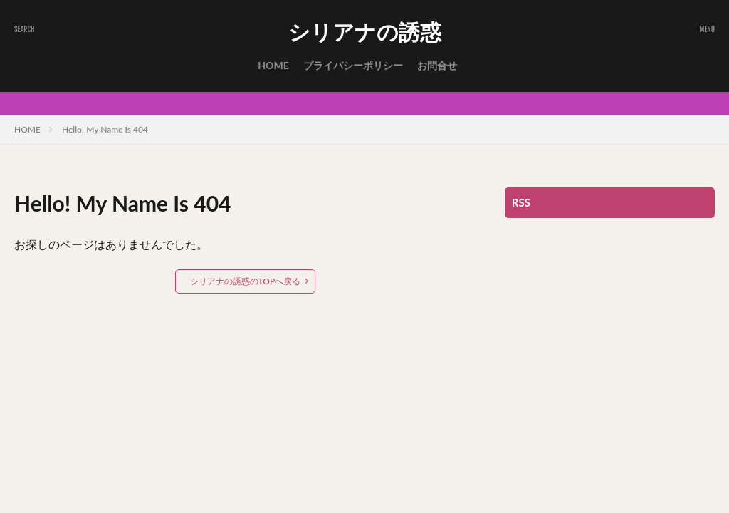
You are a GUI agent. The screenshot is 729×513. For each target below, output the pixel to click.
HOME (273, 65)
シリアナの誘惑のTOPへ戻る (245, 281)
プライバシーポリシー (353, 65)
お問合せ (437, 65)
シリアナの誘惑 (364, 32)
